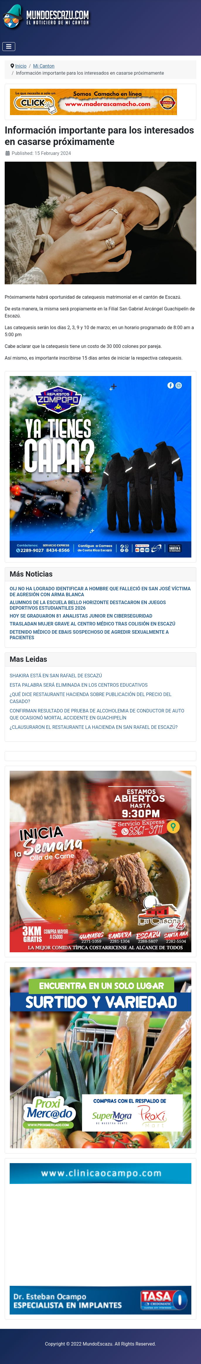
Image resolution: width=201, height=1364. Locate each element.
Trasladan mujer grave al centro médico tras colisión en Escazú (92, 624)
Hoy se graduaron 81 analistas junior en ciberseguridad (81, 616)
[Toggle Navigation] (8, 46)
